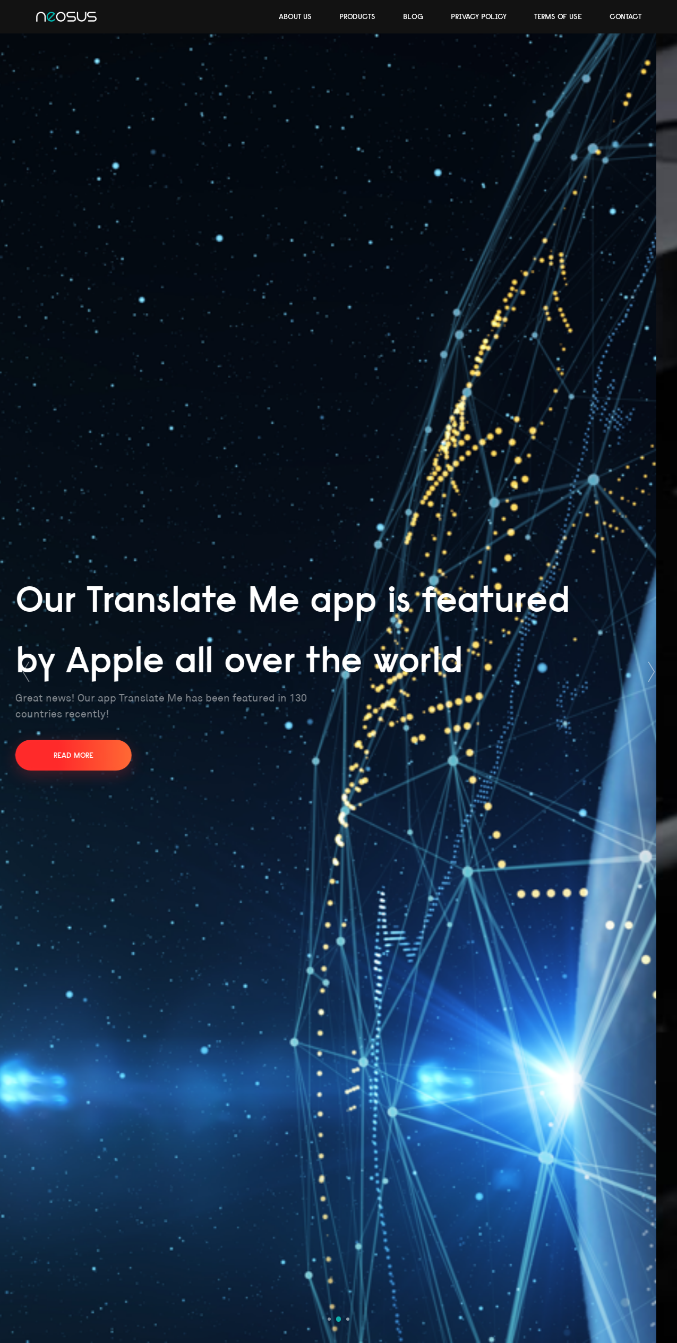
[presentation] (25, 671)
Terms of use (558, 16)
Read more (94, 755)
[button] (329, 1319)
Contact (625, 16)
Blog (413, 16)
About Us (295, 16)
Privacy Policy (479, 16)
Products (357, 16)
